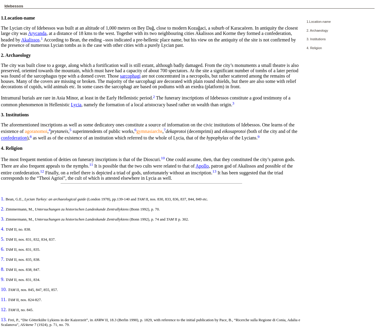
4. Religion (314, 48)
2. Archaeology (317, 30)
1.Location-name (318, 21)
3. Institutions (316, 39)
